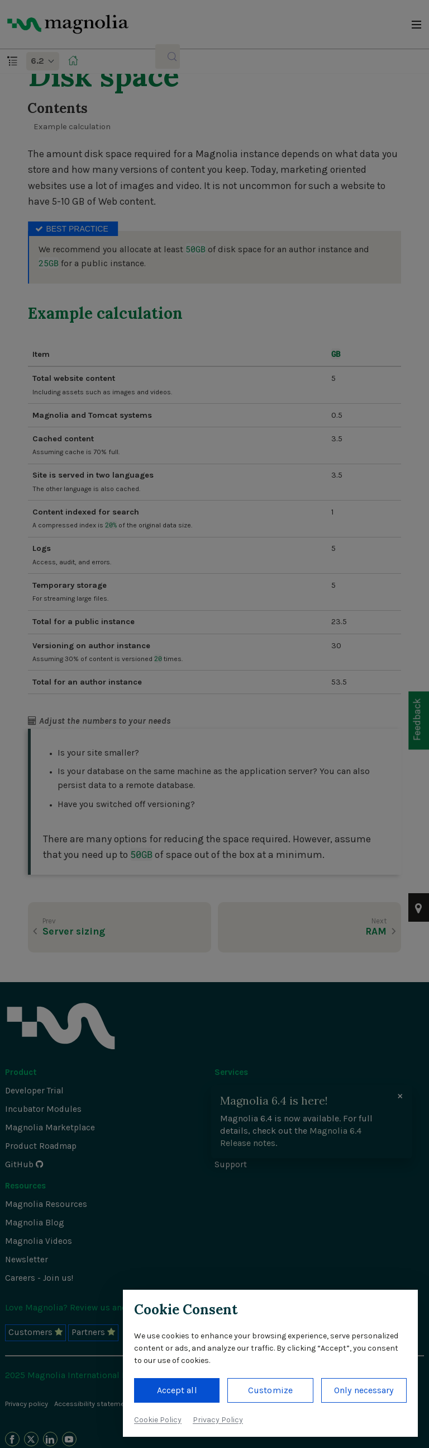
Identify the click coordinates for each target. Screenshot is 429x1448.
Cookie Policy (158, 1420)
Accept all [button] (177, 1390)
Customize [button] (270, 1390)
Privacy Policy (218, 1420)
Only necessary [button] (363, 1390)
